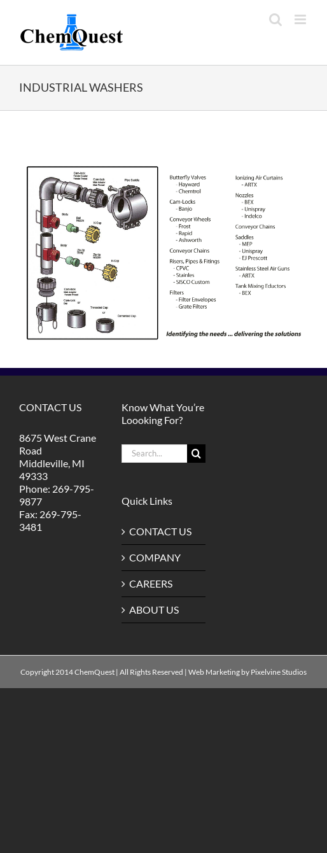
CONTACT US (160, 531)
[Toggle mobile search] (275, 19)
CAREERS (150, 583)
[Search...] (154, 453)
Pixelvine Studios (279, 672)
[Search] (196, 453)
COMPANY (155, 557)
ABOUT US (154, 609)
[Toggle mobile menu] (301, 19)
